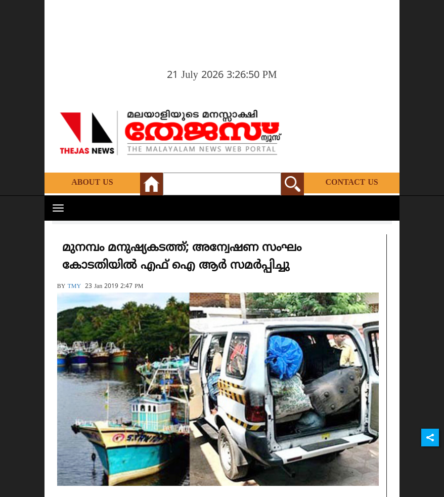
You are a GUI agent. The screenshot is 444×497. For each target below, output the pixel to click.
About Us (92, 183)
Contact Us (351, 183)
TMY (74, 287)
